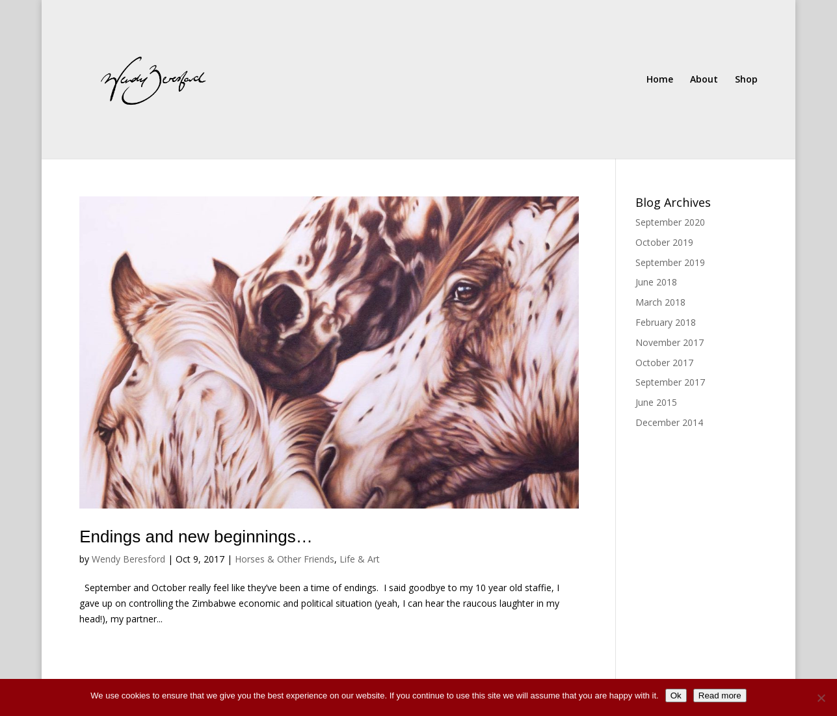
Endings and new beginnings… (195, 536)
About (704, 80)
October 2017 (664, 362)
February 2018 (665, 322)
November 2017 (669, 342)
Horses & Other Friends (284, 559)
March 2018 (660, 302)
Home (659, 80)
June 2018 (656, 282)
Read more (719, 695)
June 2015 (656, 402)
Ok (676, 695)
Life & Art (359, 559)
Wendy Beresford (128, 559)
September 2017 (670, 382)
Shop (746, 80)
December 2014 (669, 422)
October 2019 (664, 242)
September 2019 (670, 262)
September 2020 (670, 222)
